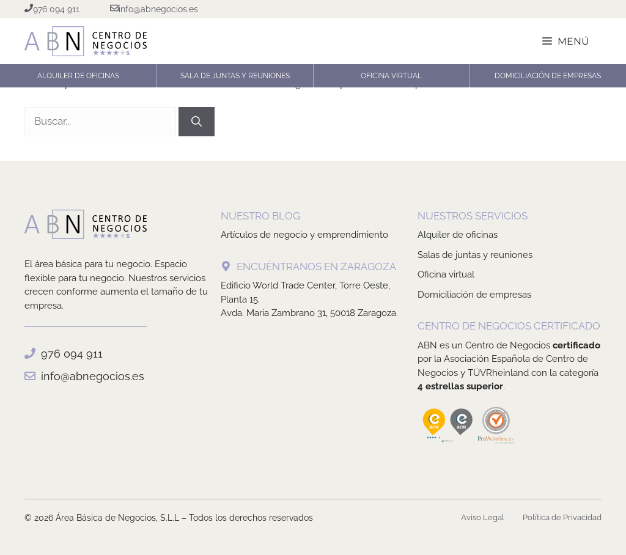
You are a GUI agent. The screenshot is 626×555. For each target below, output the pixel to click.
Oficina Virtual (391, 76)
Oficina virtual (446, 274)
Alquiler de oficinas (78, 76)
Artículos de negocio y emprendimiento (304, 234)
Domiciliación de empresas (474, 294)
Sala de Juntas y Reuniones (235, 76)
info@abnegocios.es (92, 376)
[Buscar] (197, 121)
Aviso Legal (482, 517)
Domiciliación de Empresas (548, 76)
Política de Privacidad (562, 517)
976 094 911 (72, 353)
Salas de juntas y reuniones (475, 254)
